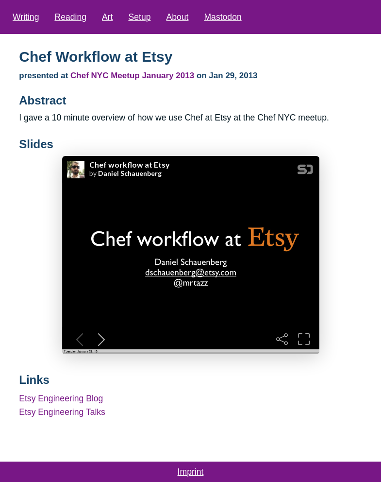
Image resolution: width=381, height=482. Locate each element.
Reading (70, 17)
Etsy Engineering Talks (62, 412)
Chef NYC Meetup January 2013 (133, 75)
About (177, 17)
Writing (26, 17)
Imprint (191, 472)
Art (107, 17)
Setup (139, 17)
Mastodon (222, 17)
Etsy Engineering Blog (61, 398)
